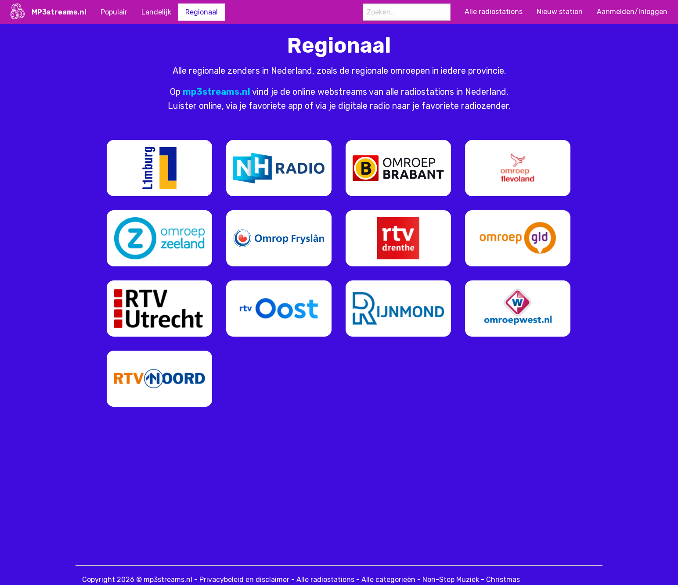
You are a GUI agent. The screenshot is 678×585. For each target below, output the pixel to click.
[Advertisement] (295, 488)
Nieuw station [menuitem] (560, 11)
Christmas (503, 579)
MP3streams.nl (59, 12)
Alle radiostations (325, 579)
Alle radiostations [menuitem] (494, 11)
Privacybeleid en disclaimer (244, 579)
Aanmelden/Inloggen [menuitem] (632, 11)
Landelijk (156, 12)
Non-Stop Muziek (450, 579)
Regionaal (201, 12)
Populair (114, 12)
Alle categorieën (388, 579)
